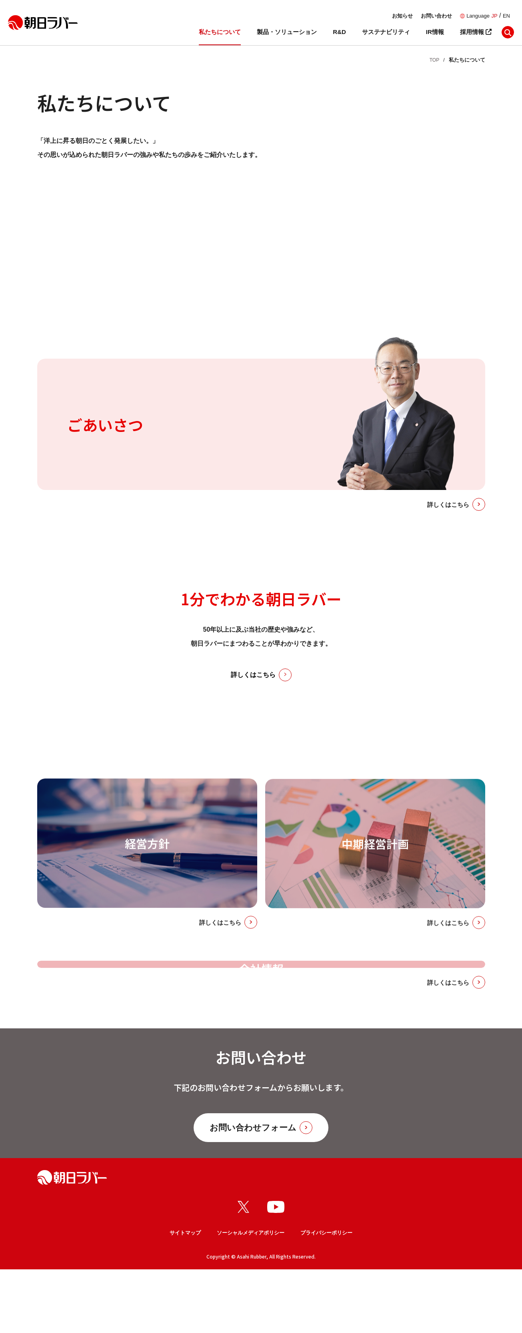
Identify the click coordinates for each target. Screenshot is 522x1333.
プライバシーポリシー (326, 1296)
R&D (339, 31)
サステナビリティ (386, 31)
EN (506, 16)
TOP (434, 60)
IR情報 (435, 31)
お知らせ (402, 16)
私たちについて (220, 31)
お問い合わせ (436, 16)
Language (478, 16)
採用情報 (476, 31)
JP (494, 16)
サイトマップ (185, 1296)
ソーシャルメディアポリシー (250, 1296)
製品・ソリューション (287, 31)
